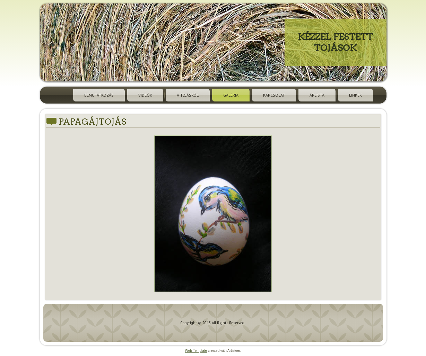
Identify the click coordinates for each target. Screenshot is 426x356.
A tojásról (188, 95)
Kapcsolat (274, 95)
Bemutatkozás (99, 95)
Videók (145, 95)
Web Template (196, 351)
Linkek (355, 95)
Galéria (230, 95)
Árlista (317, 95)
